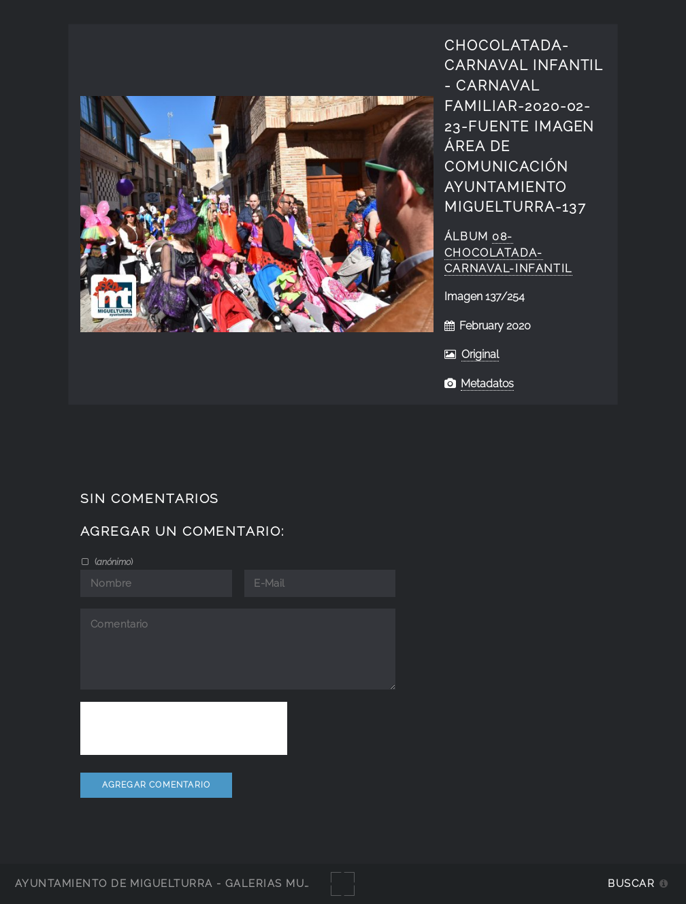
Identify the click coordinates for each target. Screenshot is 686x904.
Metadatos (487, 383)
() (113, 561)
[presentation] (183, 728)
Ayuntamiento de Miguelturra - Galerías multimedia (186, 883)
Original (480, 354)
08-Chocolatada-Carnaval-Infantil (508, 253)
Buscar (631, 883)
